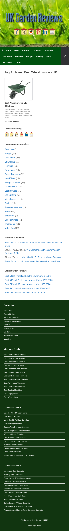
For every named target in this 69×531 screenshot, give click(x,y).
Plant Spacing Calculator (13, 499)
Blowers (19, 56)
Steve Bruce (10, 242)
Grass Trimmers (12, 174)
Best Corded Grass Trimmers (15, 372)
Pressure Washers (13, 207)
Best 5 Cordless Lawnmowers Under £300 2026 (27, 288)
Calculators (7, 62)
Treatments (10, 224)
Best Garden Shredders (13, 390)
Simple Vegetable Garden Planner (17, 431)
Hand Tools (10, 178)
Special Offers (11, 220)
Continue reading (13, 121)
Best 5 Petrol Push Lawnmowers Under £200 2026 (28, 280)
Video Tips (10, 228)
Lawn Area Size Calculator (14, 471)
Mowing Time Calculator (13, 475)
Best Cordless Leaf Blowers (14, 387)
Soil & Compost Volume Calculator (17, 503)
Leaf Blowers (11, 191)
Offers (19, 62)
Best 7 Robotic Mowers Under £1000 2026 (25, 292)
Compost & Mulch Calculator (15, 482)
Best (16, 50)
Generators (10, 170)
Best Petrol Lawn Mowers (14, 365)
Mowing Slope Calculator (13, 445)
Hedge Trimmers (12, 182)
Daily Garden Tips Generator (15, 438)
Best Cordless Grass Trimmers (16, 369)
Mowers (25, 50)
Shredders (10, 216)
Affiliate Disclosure (11, 335)
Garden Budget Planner (13, 423)
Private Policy (9, 328)
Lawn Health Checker (12, 452)
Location (7, 339)
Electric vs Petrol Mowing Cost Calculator (20, 455)
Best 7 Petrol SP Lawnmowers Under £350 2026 (27, 284)
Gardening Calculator (12, 416)
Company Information (12, 321)
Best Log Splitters (11, 394)
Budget (29, 56)
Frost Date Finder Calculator (15, 496)
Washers (49, 50)
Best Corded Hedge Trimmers (15, 376)
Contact (7, 325)
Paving (39, 56)
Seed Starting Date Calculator (15, 492)
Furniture (9, 166)
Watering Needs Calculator (14, 434)
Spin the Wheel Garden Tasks (15, 413)
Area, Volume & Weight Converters (17, 478)
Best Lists (9, 149)
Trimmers (37, 50)
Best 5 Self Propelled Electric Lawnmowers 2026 (28, 276)
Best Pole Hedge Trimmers (14, 383)
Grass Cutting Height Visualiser (16, 448)
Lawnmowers (11, 187)
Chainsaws (7, 56)
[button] (65, 56)
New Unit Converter (11, 318)
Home (6, 50)
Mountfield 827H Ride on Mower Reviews (41, 257)
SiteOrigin (32, 525)
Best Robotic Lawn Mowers (14, 362)
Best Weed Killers (11, 397)
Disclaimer (8, 332)
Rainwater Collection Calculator (16, 485)
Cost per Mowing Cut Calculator (16, 441)
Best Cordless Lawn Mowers (15, 355)
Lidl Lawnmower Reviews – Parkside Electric (41, 261)
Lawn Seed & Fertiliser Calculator (17, 420)
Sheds (8, 211)
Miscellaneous (11, 199)
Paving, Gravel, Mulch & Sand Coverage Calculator (23, 510)
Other (48, 56)
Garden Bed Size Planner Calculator (18, 506)
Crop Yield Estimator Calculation (16, 489)
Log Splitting (10, 195)
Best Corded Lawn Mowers (14, 358)
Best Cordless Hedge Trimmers (16, 379)
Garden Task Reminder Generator (17, 427)
